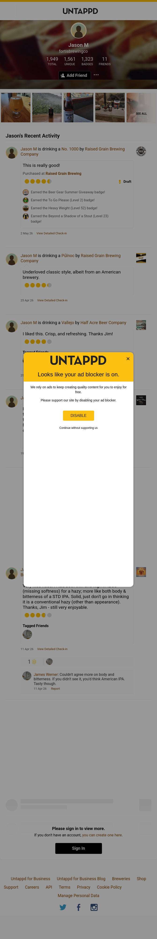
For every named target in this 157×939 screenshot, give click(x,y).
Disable (79, 415)
